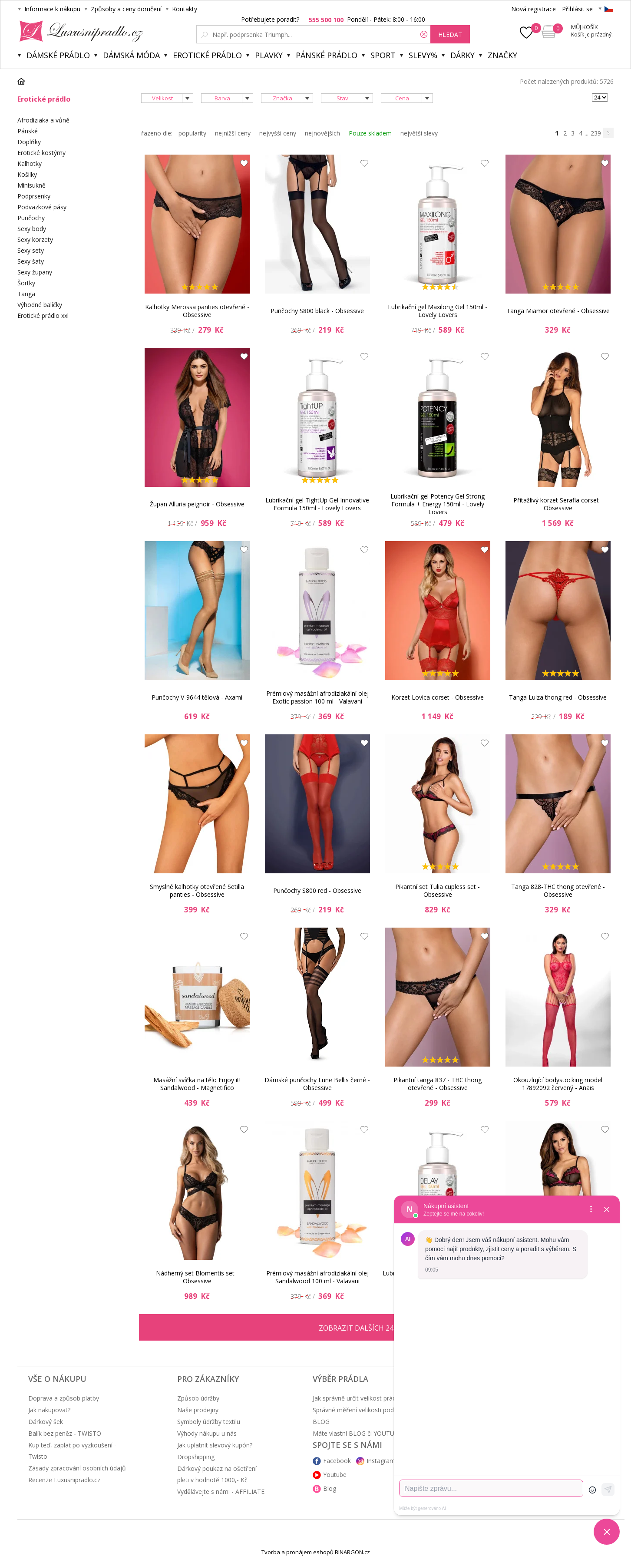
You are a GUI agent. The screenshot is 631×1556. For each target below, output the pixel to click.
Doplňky (29, 142)
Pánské (27, 131)
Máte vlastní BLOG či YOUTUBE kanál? (367, 1433)
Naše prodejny (197, 1410)
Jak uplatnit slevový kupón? (214, 1445)
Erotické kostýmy (41, 153)
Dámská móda (131, 55)
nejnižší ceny (233, 133)
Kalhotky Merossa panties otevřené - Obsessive (197, 311)
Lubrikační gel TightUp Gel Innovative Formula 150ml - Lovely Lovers (317, 504)
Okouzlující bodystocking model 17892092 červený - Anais (557, 1084)
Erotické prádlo (207, 55)
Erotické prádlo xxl (43, 315)
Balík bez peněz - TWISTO (64, 1433)
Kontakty (184, 9)
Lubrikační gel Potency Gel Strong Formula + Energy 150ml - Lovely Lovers (437, 504)
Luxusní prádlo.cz (79, 31)
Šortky (26, 283)
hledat (450, 34)
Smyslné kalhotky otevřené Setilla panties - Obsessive (197, 890)
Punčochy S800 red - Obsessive (317, 890)
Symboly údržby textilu (208, 1421)
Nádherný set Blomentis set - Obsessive (197, 1277)
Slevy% (423, 55)
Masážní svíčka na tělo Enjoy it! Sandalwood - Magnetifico (197, 1084)
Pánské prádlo (326, 55)
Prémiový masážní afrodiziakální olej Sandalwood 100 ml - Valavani (317, 1277)
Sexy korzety (35, 239)
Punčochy (31, 218)
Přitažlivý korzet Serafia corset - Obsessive (558, 504)
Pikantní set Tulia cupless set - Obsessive (437, 890)
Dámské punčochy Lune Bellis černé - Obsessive (317, 1084)
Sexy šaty (30, 261)
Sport (383, 55)
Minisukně (31, 185)
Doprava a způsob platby (63, 1398)
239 (596, 133)
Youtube (335, 1474)
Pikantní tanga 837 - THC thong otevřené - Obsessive (437, 1084)
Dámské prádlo (58, 55)
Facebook (337, 1461)
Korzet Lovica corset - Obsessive (437, 697)
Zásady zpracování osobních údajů (77, 1468)
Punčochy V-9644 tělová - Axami (197, 697)
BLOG (321, 1421)
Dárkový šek (45, 1421)
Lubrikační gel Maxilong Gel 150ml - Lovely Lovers (437, 311)
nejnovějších (322, 133)
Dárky (462, 55)
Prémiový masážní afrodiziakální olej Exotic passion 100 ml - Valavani (317, 697)
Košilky (27, 174)
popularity (192, 133)
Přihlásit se (577, 9)
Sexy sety (30, 250)
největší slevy (419, 133)
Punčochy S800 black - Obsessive (317, 311)
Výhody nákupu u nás (207, 1433)
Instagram (381, 1461)
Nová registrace (533, 9)
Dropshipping (196, 1457)
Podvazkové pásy (41, 207)
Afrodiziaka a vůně (43, 120)
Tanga (26, 294)
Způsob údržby (198, 1398)
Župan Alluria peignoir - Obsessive (197, 504)
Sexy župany (34, 272)
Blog (329, 1488)
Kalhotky (29, 163)
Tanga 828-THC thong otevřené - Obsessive (558, 890)
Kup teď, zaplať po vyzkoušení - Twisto (72, 1450)
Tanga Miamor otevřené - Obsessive (558, 311)
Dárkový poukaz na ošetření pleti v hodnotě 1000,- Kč (217, 1474)
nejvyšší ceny (277, 133)
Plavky (269, 55)
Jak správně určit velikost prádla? (358, 1398)
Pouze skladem (370, 133)
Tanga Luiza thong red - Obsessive (558, 697)
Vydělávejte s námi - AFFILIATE (220, 1491)
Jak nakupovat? (49, 1410)
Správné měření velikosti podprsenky (364, 1410)
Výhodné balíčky (39, 305)
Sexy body (31, 229)
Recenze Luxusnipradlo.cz (64, 1480)
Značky (502, 55)
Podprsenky (33, 196)
